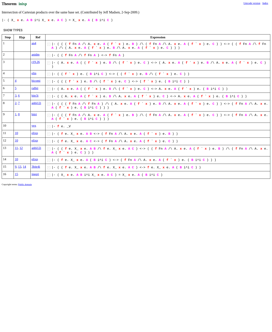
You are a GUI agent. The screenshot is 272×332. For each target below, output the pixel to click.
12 (21, 148)
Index (265, 3)
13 (19, 166)
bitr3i (35, 95)
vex (34, 125)
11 (16, 148)
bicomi (36, 80)
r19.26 (36, 62)
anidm (36, 54)
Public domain (25, 184)
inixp (23, 4)
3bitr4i (36, 166)
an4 (34, 43)
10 (16, 133)
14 (24, 166)
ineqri (35, 174)
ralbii (35, 88)
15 (16, 174)
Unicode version (252, 3)
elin (34, 73)
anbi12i (36, 103)
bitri (34, 114)
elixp (35, 133)
